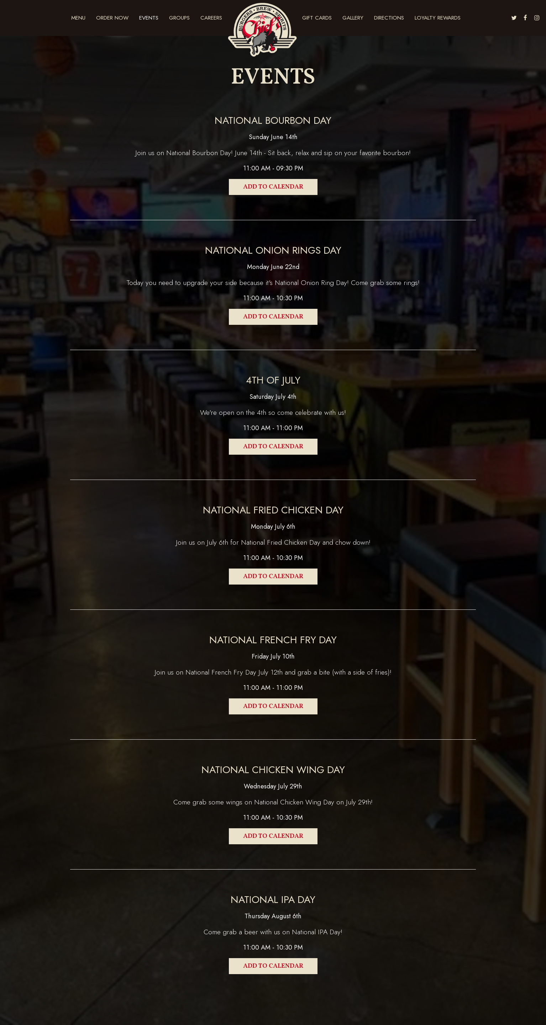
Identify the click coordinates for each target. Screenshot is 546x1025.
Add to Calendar (273, 187)
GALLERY (352, 17)
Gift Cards (317, 17)
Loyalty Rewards (438, 17)
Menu (78, 17)
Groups (179, 17)
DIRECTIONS (389, 17)
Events (148, 17)
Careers (211, 17)
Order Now (112, 17)
